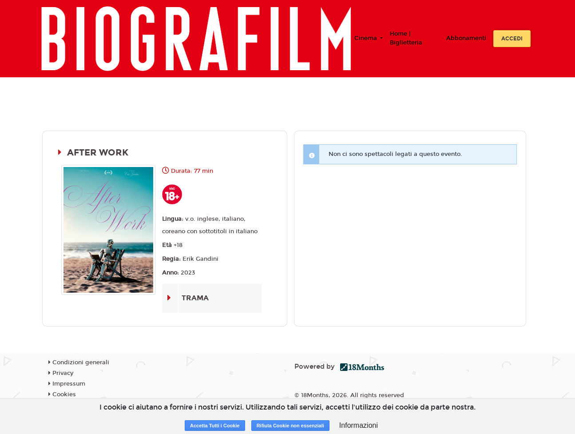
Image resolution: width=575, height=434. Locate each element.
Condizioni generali (78, 362)
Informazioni (358, 425)
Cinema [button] (366, 38)
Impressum (66, 383)
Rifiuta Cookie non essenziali (290, 425)
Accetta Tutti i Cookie (215, 425)
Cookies (62, 394)
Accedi (512, 39)
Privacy (60, 373)
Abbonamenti (466, 38)
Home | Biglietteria (406, 38)
